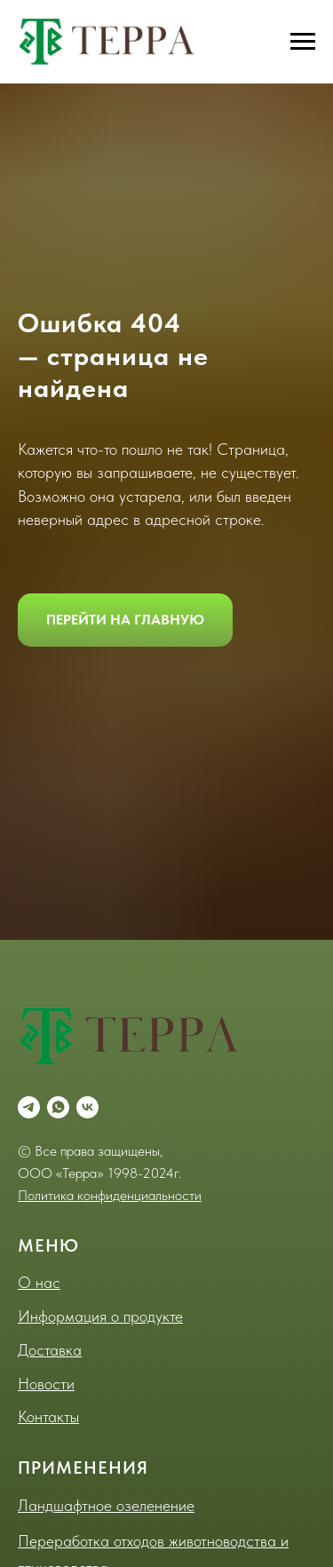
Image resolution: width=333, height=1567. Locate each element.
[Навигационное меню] (302, 42)
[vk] (87, 1107)
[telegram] (29, 1107)
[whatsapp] (58, 1107)
